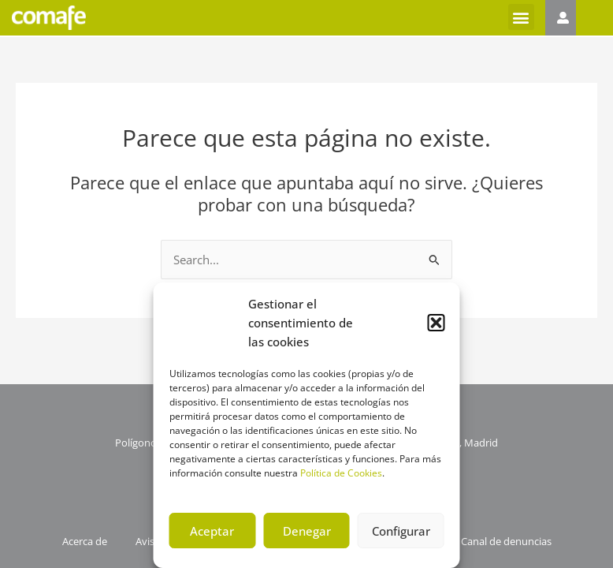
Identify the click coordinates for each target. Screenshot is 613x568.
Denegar (307, 531)
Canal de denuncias (511, 542)
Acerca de (79, 542)
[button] (436, 323)
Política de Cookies (341, 473)
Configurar (401, 531)
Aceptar (212, 531)
